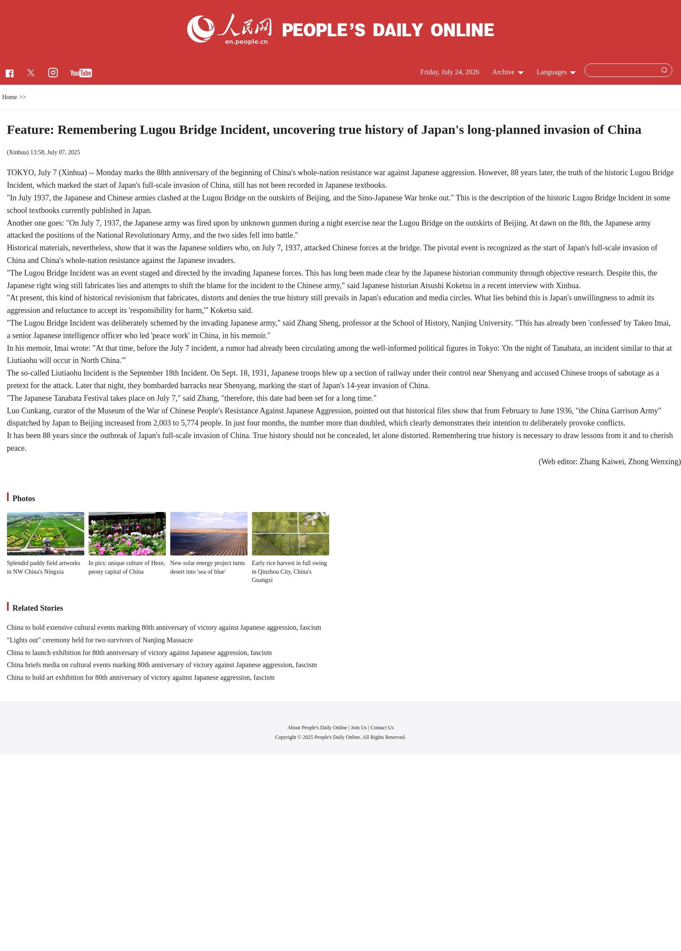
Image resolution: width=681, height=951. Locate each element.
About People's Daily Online (317, 728)
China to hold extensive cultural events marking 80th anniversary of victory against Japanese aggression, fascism (164, 627)
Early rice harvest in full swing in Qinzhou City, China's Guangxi (289, 571)
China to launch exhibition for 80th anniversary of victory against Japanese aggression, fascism (139, 652)
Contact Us (382, 728)
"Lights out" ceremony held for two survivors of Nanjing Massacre (100, 640)
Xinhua (17, 152)
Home (9, 97)
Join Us (359, 728)
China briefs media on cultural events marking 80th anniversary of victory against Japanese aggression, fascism (162, 664)
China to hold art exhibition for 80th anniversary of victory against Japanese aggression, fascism (141, 677)
